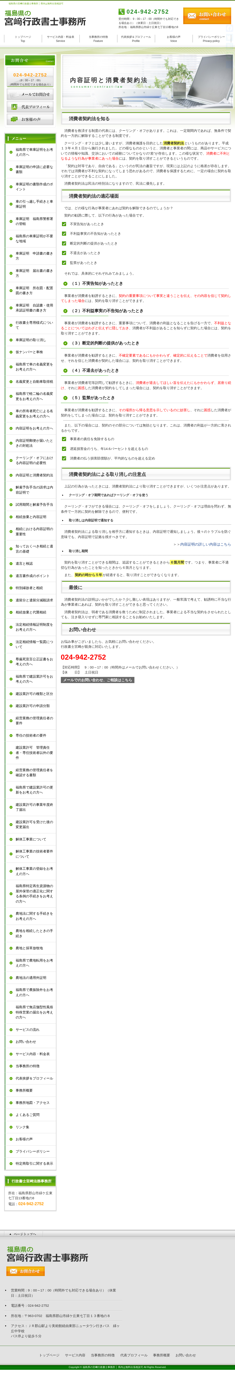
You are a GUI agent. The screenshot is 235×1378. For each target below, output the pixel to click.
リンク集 (22, 1127)
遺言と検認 (24, 563)
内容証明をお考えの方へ (34, 428)
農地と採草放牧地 (29, 948)
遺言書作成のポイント (33, 576)
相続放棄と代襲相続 (31, 612)
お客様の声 (30, 119)
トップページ (49, 1355)
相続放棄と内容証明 (31, 517)
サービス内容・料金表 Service (60, 39)
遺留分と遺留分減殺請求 (34, 600)
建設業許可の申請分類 (33, 706)
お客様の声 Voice (174, 39)
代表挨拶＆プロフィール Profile (136, 39)
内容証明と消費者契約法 (34, 475)
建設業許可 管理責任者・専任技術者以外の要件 (34, 752)
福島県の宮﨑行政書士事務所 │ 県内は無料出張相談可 (113, 1367)
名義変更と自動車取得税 (34, 381)
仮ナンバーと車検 (29, 352)
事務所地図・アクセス (33, 1103)
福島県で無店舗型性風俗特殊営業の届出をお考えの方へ (34, 1012)
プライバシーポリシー (33, 1151)
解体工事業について (31, 839)
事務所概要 (24, 1090)
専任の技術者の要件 (31, 735)
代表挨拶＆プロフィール (34, 1078)
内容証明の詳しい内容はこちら (205, 544)
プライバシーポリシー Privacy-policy (211, 39)
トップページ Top (23, 39)
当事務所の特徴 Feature (98, 39)
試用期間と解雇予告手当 (34, 504)
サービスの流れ (28, 1029)
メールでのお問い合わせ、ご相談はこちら (97, 680)
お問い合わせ (30, 94)
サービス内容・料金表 (33, 1054)
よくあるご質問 (28, 1115)
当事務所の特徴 (28, 1066)
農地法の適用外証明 (31, 978)
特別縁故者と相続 (29, 588)
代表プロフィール (30, 107)
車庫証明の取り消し (31, 340)
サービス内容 (75, 1355)
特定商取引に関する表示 (34, 1163)
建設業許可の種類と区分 (34, 694)
